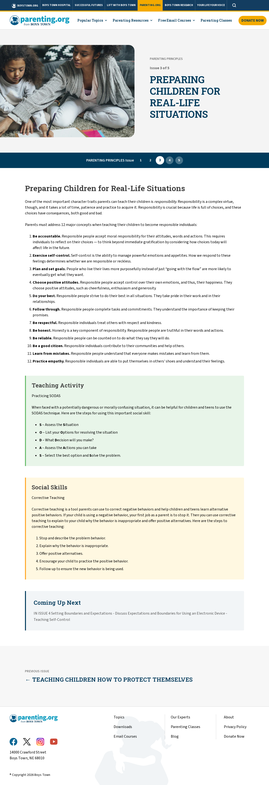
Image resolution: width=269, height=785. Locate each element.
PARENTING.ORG (150, 5)
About (229, 717)
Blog (175, 736)
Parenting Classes (185, 726)
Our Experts (180, 717)
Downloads (123, 726)
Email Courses (125, 736)
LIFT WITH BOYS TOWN (121, 5)
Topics (119, 717)
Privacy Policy (235, 726)
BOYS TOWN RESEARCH (179, 5)
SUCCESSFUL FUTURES (89, 5)
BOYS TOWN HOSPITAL (56, 5)
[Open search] (234, 5)
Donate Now (252, 20)
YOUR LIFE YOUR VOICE (211, 5)
